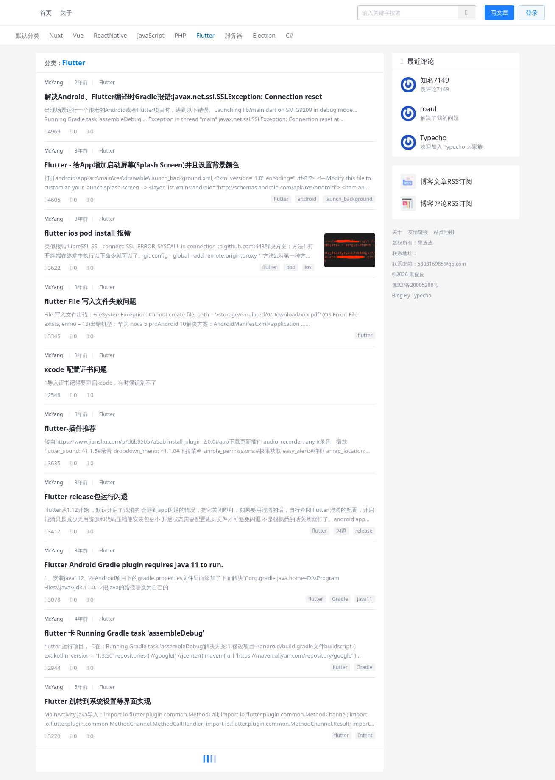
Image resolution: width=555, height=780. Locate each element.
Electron (264, 35)
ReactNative (110, 35)
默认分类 (27, 35)
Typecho (421, 295)
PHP (180, 35)
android (307, 199)
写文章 (499, 12)
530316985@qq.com (442, 263)
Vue (78, 35)
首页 (46, 12)
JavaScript (150, 35)
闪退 (341, 530)
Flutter (205, 35)
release (364, 530)
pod (291, 267)
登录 (532, 12)
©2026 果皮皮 (408, 274)
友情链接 (418, 232)
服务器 (234, 35)
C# (289, 35)
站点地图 (444, 232)
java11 (364, 598)
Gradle (340, 598)
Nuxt (56, 35)
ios (307, 267)
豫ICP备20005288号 (415, 285)
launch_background (348, 199)
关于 (66, 12)
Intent (365, 735)
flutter (281, 199)
